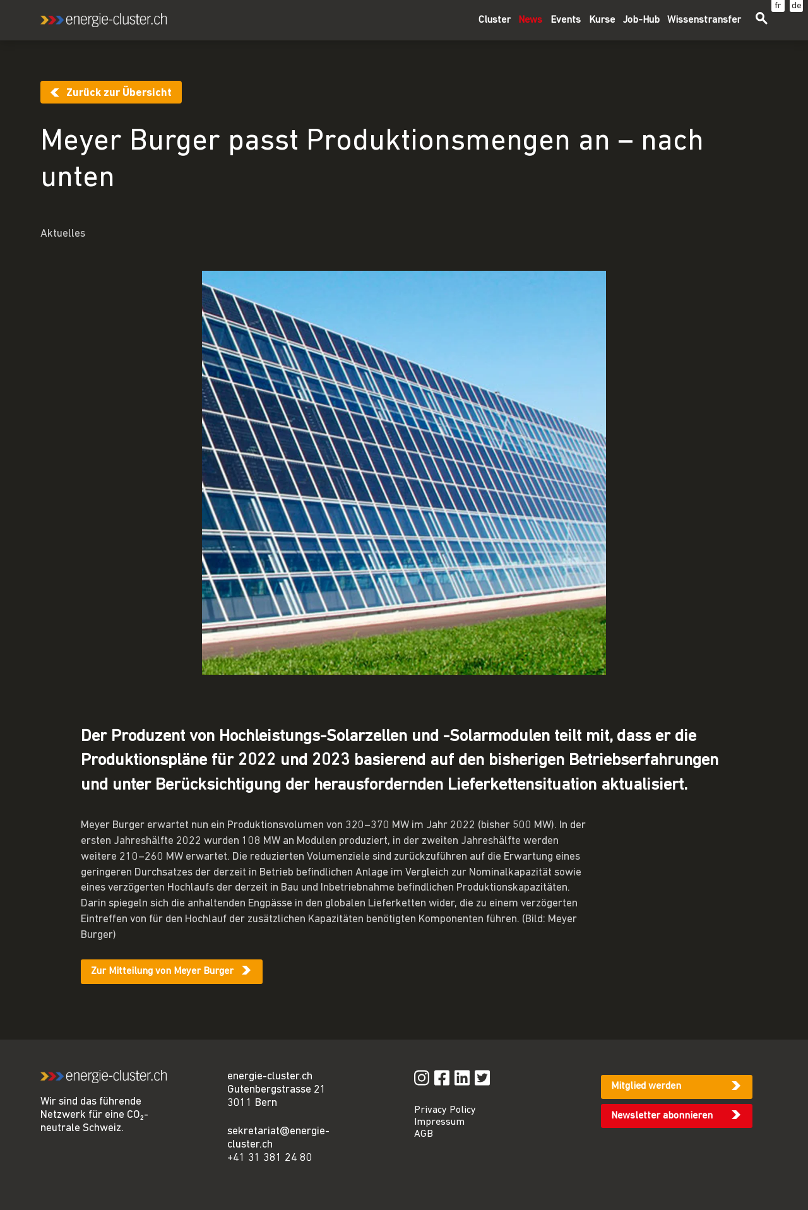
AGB (423, 1134)
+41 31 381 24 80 (269, 1158)
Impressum (439, 1122)
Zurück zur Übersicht (119, 93)
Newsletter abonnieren (662, 1116)
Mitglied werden (646, 1086)
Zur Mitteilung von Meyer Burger (162, 971)
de (797, 6)
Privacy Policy (445, 1110)
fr (778, 6)
